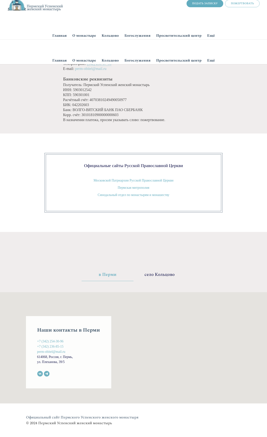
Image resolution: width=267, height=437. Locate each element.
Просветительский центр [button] (179, 60)
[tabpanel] (133, 347)
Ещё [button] (211, 60)
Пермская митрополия (133, 187)
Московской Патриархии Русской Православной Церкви (133, 180)
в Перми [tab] (107, 275)
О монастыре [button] (84, 60)
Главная (59, 60)
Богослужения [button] (137, 60)
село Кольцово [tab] (159, 275)
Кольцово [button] (110, 60)
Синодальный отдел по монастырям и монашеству (133, 195)
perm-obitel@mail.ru (90, 69)
